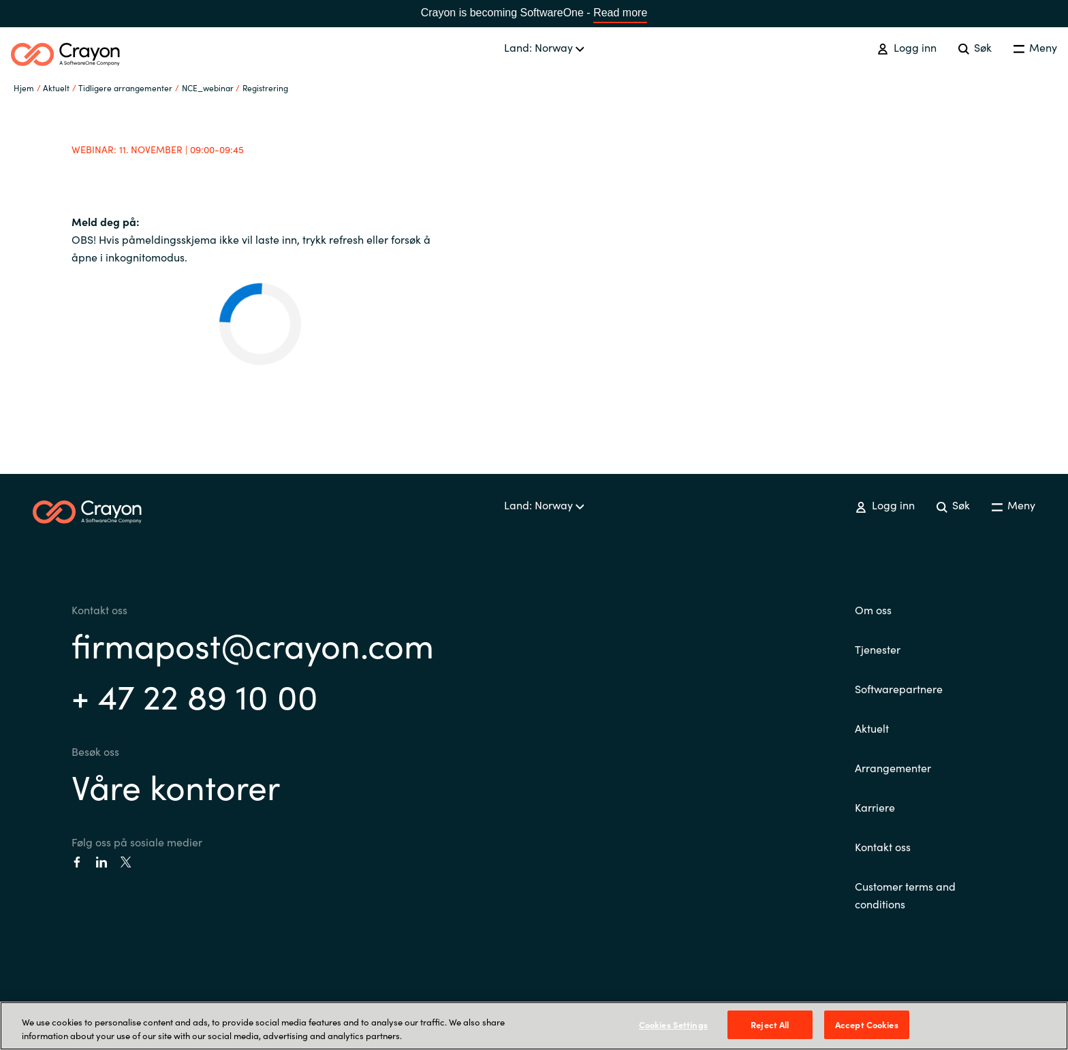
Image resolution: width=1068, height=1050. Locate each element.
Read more (620, 12)
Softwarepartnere (899, 688)
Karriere (875, 806)
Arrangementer (893, 767)
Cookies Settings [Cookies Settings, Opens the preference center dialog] (673, 1024)
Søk (975, 46)
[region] (534, 1026)
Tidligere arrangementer (125, 87)
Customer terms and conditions (905, 894)
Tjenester (877, 648)
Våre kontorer (176, 785)
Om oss (873, 609)
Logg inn (906, 46)
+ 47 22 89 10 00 (195, 695)
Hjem (24, 87)
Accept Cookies (866, 1024)
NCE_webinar (208, 87)
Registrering (265, 87)
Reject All (770, 1024)
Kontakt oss (883, 846)
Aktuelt (872, 727)
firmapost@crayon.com (253, 644)
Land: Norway (544, 46)
